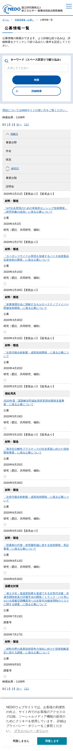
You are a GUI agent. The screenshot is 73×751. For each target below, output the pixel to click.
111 (26, 124)
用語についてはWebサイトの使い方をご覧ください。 (35, 110)
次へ (19, 124)
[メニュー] (69, 6)
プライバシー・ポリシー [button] (31, 731)
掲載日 (12, 134)
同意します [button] (52, 740)
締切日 (12, 168)
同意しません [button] (21, 740)
